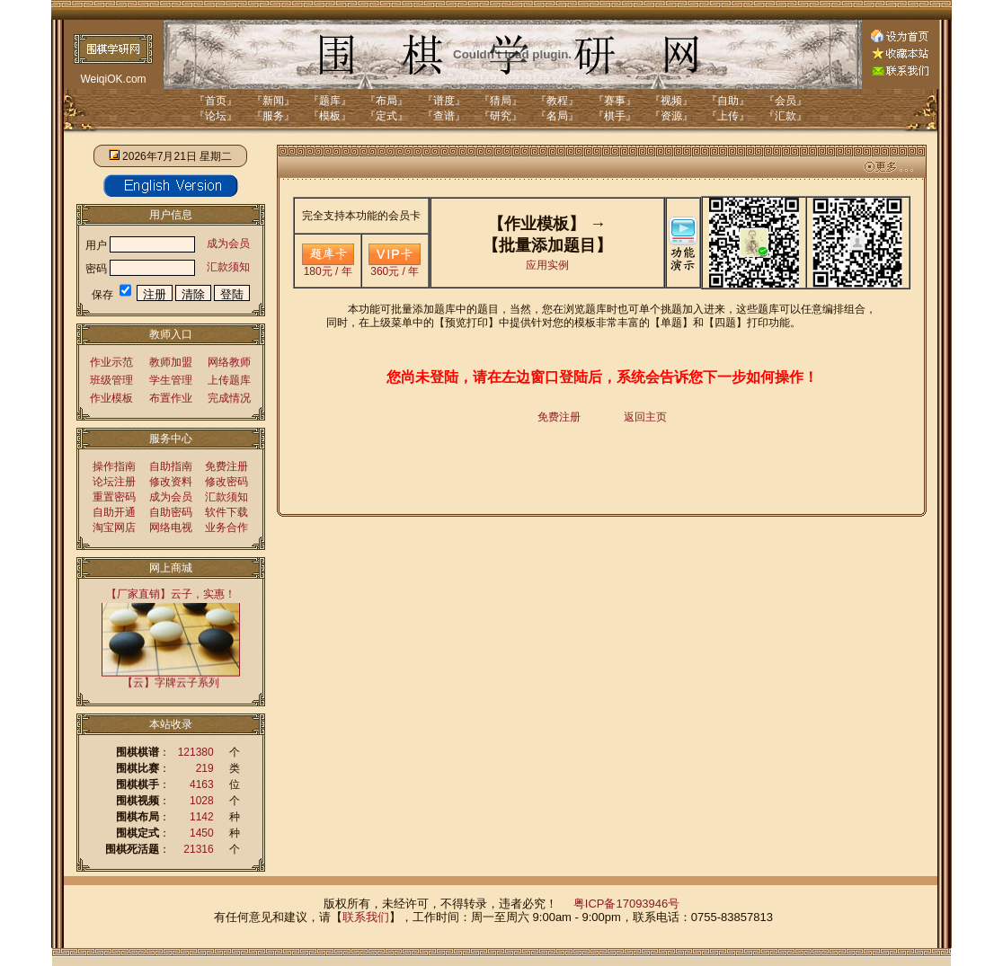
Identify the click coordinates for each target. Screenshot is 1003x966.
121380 (196, 752)
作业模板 (111, 398)
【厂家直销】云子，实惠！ (170, 594)
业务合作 (226, 527)
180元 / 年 (328, 266)
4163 (202, 784)
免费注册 (226, 466)
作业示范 (111, 362)
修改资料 (170, 481)
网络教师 (229, 362)
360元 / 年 (394, 266)
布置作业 (170, 398)
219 (205, 768)
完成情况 (229, 398)
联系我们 (365, 917)
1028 (202, 800)
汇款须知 (228, 267)
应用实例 (547, 265)
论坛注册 (114, 481)
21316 (198, 849)
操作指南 (114, 466)
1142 (202, 817)
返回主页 (645, 417)
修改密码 (226, 481)
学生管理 (170, 380)
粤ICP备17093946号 (626, 903)
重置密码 (114, 497)
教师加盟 (170, 362)
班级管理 (111, 380)
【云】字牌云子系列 (171, 681)
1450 (202, 833)
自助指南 (170, 466)
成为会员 (228, 243)
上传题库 (229, 380)
